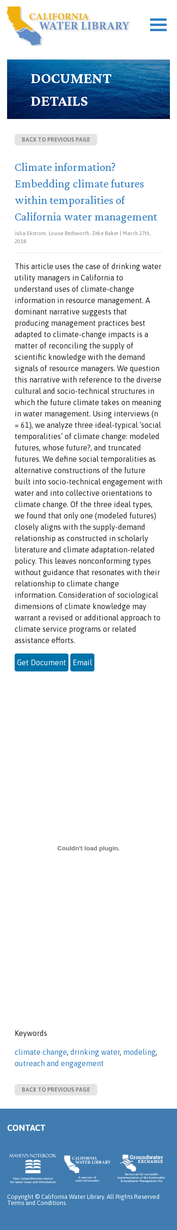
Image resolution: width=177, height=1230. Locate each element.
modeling (139, 1052)
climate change (41, 1052)
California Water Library (68, 26)
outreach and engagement (59, 1063)
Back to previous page (56, 139)
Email (82, 662)
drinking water (95, 1052)
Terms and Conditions (36, 1202)
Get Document (41, 662)
